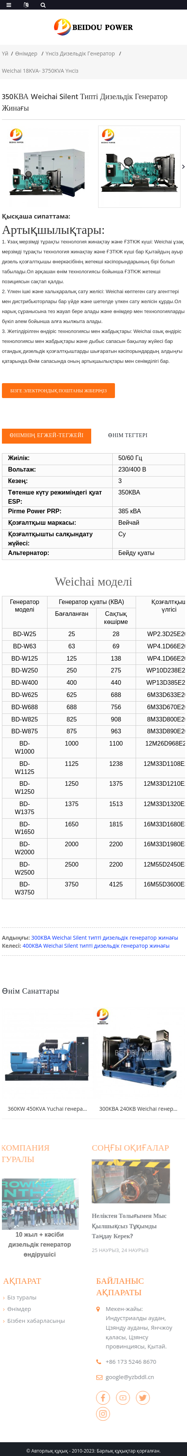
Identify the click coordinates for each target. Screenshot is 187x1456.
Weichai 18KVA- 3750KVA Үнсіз (40, 70)
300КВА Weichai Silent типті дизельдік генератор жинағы (105, 937)
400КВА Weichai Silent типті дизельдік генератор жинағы (96, 945)
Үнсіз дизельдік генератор (80, 53)
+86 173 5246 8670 (118, 1357)
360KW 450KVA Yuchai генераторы (52, 1104)
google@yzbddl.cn (117, 1373)
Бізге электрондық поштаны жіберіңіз (58, 390)
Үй (5, 53)
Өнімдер (26, 53)
